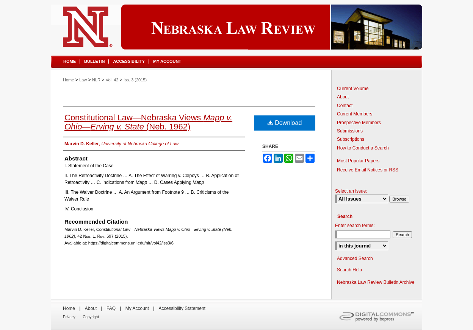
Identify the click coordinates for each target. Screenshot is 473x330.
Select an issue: (351, 191)
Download (285, 123)
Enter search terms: (355, 225)
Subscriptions (350, 139)
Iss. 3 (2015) (135, 80)
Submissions (350, 131)
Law (83, 80)
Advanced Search (355, 258)
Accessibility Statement (182, 308)
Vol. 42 (112, 80)
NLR (96, 80)
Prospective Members (359, 122)
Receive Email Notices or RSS (367, 170)
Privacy (69, 317)
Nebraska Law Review (236, 27)
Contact (344, 105)
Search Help (349, 269)
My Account (137, 308)
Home (68, 80)
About (343, 97)
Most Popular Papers (358, 160)
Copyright (91, 317)
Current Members (354, 114)
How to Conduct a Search (363, 148)
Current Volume (352, 88)
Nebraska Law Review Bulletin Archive (376, 282)
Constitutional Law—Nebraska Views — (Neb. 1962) (148, 122)
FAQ (111, 308)
